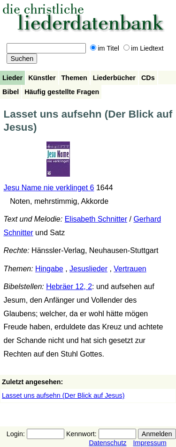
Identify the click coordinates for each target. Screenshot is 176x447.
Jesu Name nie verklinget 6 (49, 188)
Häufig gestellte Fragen (61, 92)
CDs (148, 78)
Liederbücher (114, 78)
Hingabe (49, 269)
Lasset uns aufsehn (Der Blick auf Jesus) (63, 395)
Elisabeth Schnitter (96, 219)
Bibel (10, 92)
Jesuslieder (88, 269)
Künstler (41, 78)
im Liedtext (143, 48)
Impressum (149, 443)
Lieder (12, 78)
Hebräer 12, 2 (69, 287)
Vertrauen (130, 269)
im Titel (104, 48)
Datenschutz (107, 443)
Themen (74, 78)
